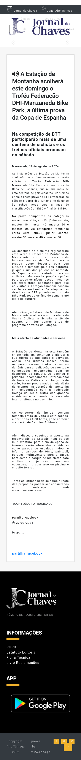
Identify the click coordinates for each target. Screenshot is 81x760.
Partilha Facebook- (25, 517)
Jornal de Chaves (21, 10)
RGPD (11, 647)
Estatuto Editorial (21, 652)
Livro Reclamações (22, 663)
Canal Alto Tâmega (56, 10)
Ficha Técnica (18, 657)
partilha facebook (27, 553)
